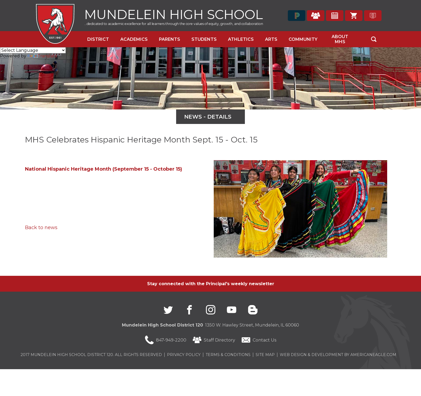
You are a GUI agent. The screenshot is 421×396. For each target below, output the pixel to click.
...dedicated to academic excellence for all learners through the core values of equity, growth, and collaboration (173, 24)
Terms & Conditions (228, 354)
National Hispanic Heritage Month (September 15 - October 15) (103, 169)
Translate (42, 55)
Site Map (265, 354)
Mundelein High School (173, 14)
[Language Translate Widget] (33, 50)
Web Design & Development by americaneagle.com (338, 354)
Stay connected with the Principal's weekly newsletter (210, 283)
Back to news (41, 227)
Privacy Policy (184, 354)
